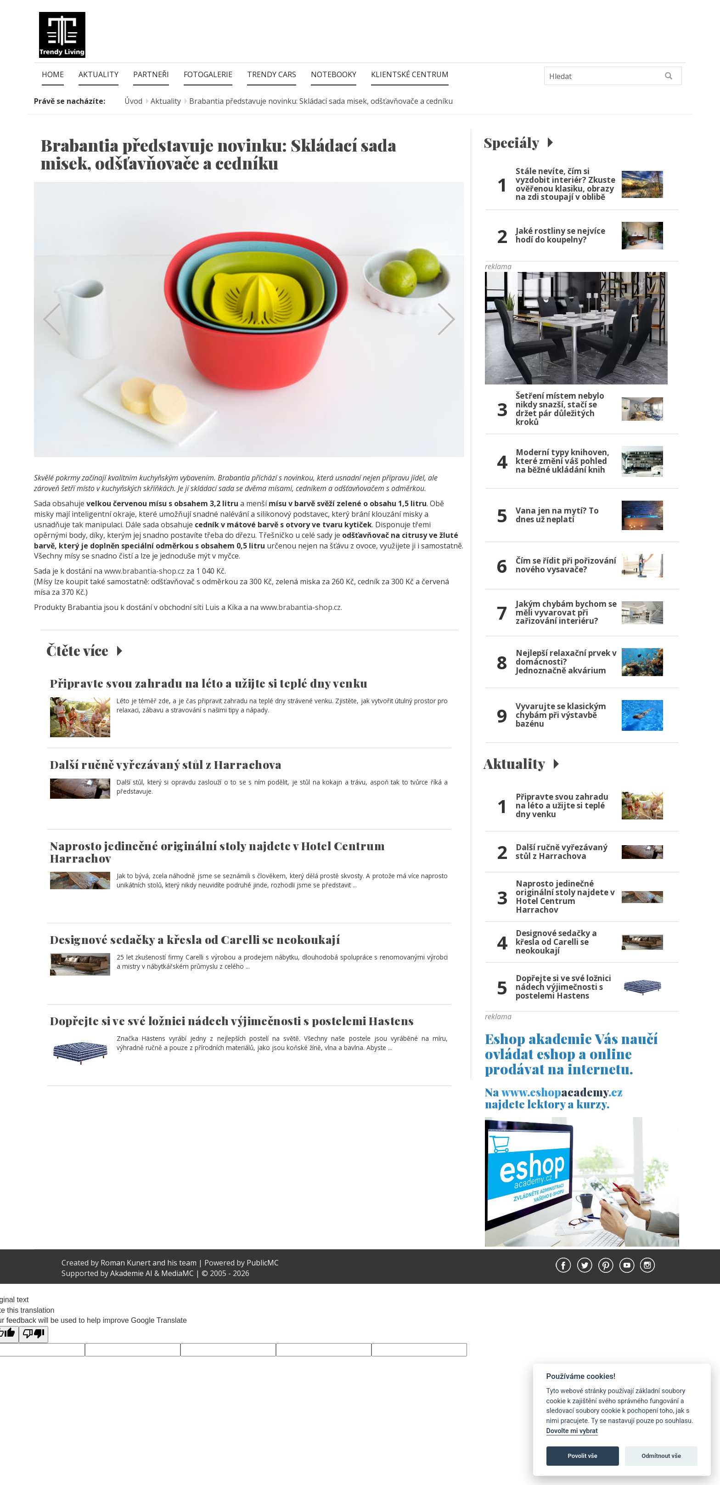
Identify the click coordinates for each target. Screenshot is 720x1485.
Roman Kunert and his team (149, 1273)
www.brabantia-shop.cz (144, 571)
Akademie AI (131, 1283)
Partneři (151, 74)
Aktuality (98, 74)
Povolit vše (582, 1455)
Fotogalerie (208, 74)
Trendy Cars (271, 74)
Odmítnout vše (661, 1455)
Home (53, 74)
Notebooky (333, 74)
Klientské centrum (410, 74)
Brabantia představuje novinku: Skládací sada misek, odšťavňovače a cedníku (321, 101)
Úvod (133, 101)
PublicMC (263, 1273)
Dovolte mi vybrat (572, 1431)
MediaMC (177, 1283)
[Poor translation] (33, 1344)
